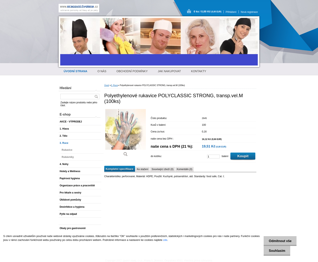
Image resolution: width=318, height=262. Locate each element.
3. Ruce (114, 85)
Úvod (106, 85)
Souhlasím (277, 250)
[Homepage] (75, 71)
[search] (96, 96)
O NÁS (102, 71)
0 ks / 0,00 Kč (207, 11)
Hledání (65, 88)
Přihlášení (231, 12)
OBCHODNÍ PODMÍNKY (132, 71)
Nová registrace (249, 12)
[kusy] (213, 156)
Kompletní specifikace (119, 168)
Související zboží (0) (162, 169)
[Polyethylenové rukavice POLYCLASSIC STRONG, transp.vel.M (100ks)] (125, 133)
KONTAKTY (198, 71)
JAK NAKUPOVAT (169, 71)
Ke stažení (142, 169)
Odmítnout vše (280, 241)
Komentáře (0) (184, 169)
